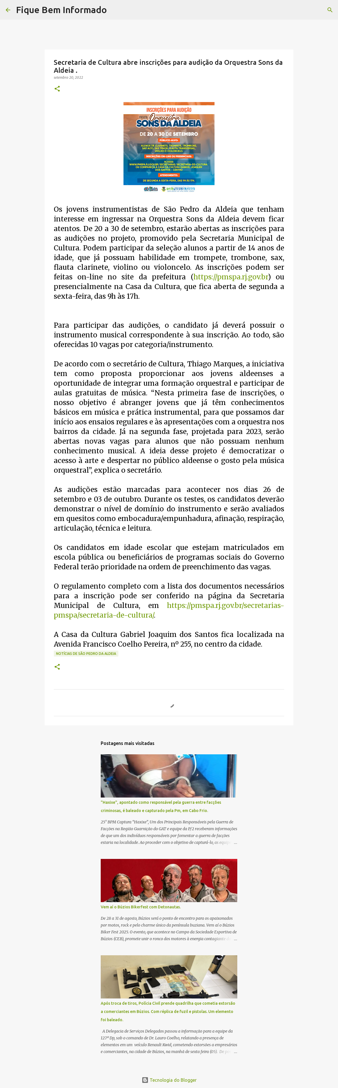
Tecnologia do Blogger (169, 1080)
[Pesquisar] (115, 10)
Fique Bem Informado (61, 10)
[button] (57, 89)
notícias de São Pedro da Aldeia (86, 653)
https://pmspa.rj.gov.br (230, 277)
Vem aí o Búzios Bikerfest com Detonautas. (141, 907)
